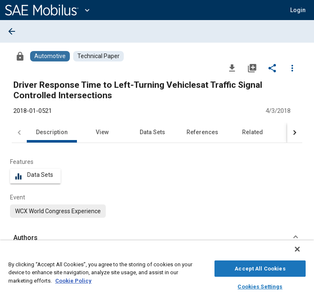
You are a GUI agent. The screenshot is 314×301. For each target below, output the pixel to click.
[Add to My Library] (252, 67)
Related (252, 132)
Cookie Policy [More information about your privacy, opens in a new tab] (73, 279)
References (202, 132)
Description (52, 132)
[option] (58, 211)
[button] (298, 10)
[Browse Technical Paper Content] (98, 56)
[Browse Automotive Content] (50, 56)
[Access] (20, 56)
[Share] (272, 67)
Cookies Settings (259, 285)
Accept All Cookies (260, 267)
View (102, 132)
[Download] (232, 67)
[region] (157, 273)
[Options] (292, 67)
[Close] (303, 253)
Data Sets (152, 132)
